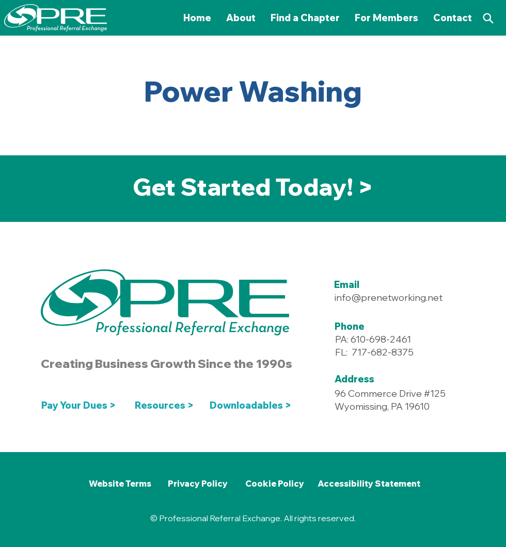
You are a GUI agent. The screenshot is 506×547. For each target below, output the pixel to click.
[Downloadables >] (252, 405)
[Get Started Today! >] (253, 187)
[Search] (488, 18)
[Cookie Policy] (274, 483)
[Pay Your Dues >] (81, 405)
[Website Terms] (119, 483)
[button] (387, 18)
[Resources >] (164, 405)
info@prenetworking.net (388, 297)
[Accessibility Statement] (368, 483)
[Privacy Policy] (197, 483)
